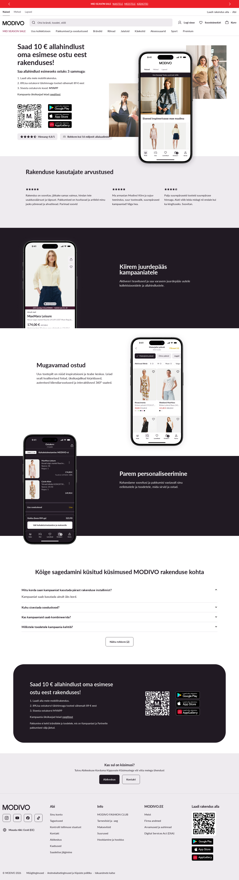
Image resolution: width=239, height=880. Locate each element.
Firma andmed (152, 820)
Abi (234, 11)
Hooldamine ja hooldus (110, 839)
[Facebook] (28, 818)
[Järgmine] (230, 4)
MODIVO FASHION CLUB (112, 814)
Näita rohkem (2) (119, 641)
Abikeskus (56, 839)
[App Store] (202, 849)
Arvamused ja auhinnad (158, 827)
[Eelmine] (9, 4)
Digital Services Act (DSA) (159, 833)
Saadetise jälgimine (61, 852)
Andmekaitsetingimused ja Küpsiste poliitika (69, 873)
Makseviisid (104, 827)
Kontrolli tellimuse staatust (65, 827)
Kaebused (55, 845)
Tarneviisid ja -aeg (107, 820)
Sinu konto (56, 814)
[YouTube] (17, 818)
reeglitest (55, 94)
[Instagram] (7, 818)
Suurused (102, 833)
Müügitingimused (35, 873)
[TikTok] (38, 818)
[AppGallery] (202, 857)
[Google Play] (202, 841)
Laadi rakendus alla (218, 11)
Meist (147, 814)
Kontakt (54, 833)
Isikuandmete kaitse (105, 873)
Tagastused (56, 820)
